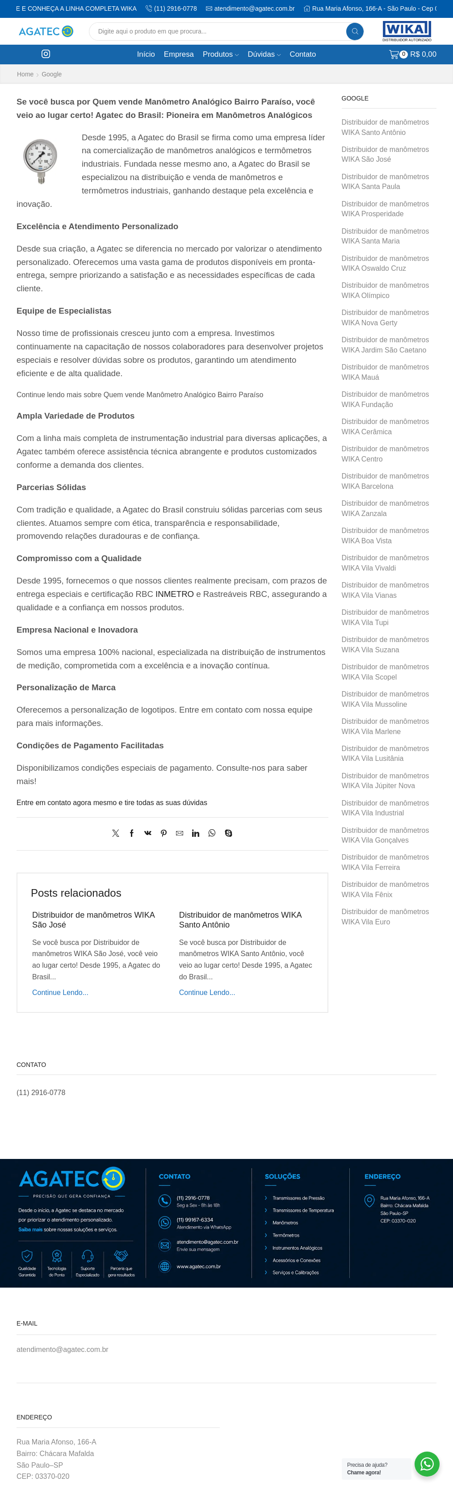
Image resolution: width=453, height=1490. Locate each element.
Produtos (221, 54)
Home (25, 74)
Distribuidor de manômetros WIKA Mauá (385, 372)
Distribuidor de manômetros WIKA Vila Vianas (385, 590)
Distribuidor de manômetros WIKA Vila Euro (385, 917)
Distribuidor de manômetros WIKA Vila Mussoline (385, 699)
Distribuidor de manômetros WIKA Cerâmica (385, 427)
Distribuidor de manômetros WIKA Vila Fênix (385, 889)
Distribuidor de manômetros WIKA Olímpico (385, 290)
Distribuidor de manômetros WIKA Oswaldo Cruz (385, 264)
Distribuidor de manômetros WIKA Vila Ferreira (385, 862)
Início (146, 54)
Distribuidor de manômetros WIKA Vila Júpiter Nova (385, 781)
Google (52, 74)
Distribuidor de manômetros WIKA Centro (385, 454)
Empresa (179, 54)
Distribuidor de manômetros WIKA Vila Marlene (385, 726)
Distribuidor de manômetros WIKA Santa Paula (385, 182)
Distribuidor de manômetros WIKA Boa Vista (385, 536)
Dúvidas (264, 54)
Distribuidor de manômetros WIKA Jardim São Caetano (385, 345)
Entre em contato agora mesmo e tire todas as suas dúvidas (112, 802)
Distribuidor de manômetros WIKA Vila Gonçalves (385, 835)
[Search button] (355, 31)
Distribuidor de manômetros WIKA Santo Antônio (385, 127)
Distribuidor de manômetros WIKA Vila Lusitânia (385, 754)
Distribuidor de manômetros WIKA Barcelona (385, 481)
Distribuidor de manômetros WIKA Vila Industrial (385, 808)
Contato (303, 54)
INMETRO (174, 594)
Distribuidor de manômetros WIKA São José (385, 155)
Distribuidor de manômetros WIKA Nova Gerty (385, 318)
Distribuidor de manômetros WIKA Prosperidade (385, 209)
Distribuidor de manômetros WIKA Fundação (385, 399)
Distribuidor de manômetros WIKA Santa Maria (385, 236)
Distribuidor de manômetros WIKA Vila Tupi (385, 617)
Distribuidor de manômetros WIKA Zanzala (385, 508)
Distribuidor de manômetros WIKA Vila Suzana (385, 645)
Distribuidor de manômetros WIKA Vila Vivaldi (385, 563)
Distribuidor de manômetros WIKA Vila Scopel (385, 672)
